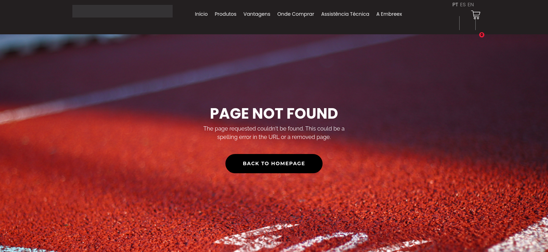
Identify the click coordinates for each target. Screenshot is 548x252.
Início (201, 14)
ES (463, 4)
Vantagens (257, 14)
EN (471, 4)
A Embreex (389, 14)
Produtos (226, 14)
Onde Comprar (295, 14)
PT (455, 4)
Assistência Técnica (345, 14)
